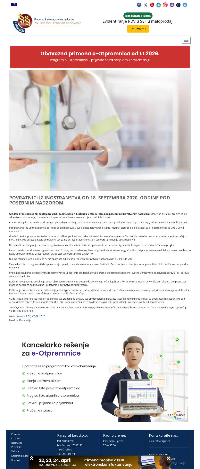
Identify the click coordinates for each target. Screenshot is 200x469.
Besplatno (16, 442)
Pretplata (16, 447)
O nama (15, 438)
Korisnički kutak (20, 455)
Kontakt (15, 460)
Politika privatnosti (159, 454)
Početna (15, 434)
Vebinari (15, 451)
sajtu (136, 222)
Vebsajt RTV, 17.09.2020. (31, 316)
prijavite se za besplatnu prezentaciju (120, 60)
